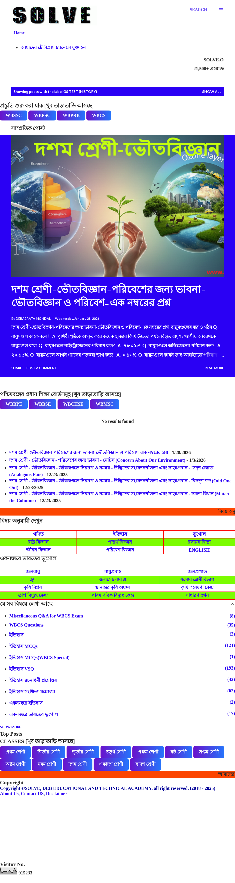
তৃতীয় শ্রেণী (83, 751)
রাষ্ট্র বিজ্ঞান (38, 541)
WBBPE (14, 404)
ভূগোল (199, 534)
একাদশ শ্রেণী (111, 764)
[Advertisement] (117, 828)
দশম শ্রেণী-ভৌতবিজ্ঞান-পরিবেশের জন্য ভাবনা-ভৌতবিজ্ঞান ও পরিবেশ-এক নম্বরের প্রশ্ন (88, 452)
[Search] (198, 10)
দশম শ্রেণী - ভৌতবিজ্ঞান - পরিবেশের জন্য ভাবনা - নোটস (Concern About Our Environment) (97, 460)
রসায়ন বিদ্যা (199, 541)
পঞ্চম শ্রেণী (148, 751)
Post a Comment (41, 368)
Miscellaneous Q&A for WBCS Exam (122, 616)
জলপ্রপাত (197, 571)
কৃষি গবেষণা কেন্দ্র (197, 587)
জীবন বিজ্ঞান (38, 549)
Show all (212, 91)
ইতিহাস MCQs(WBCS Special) (122, 657)
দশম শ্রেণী (77, 764)
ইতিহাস (120, 534)
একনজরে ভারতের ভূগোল (122, 714)
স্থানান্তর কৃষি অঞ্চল (112, 587)
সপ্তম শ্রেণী (209, 751)
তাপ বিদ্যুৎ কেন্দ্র (33, 595)
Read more (214, 368)
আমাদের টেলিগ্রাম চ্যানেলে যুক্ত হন (53, 47)
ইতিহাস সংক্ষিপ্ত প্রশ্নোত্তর (122, 691)
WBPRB (71, 115)
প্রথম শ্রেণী (15, 751)
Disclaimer (56, 793)
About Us (9, 793)
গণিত (38, 534)
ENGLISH (199, 550)
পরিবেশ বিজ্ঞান (120, 549)
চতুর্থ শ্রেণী (116, 751)
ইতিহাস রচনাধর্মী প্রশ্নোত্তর (122, 680)
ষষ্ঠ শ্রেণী (179, 751)
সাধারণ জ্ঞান (197, 595)
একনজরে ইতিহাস (122, 702)
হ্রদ (33, 579)
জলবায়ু (33, 571)
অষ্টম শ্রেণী (15, 764)
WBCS (99, 115)
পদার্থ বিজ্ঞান (120, 541)
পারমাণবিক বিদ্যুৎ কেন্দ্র (113, 595)
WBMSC (105, 404)
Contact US (32, 793)
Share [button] (16, 368)
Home (19, 33)
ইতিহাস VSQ (122, 668)
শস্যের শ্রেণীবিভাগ (197, 579)
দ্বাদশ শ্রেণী (145, 764)
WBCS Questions (122, 625)
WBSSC (14, 115)
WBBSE (42, 404)
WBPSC (42, 115)
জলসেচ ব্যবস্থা (112, 579)
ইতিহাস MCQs (122, 646)
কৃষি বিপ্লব (33, 587)
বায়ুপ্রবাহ (112, 571)
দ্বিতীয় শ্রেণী (48, 751)
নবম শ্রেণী (47, 764)
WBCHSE (73, 404)
